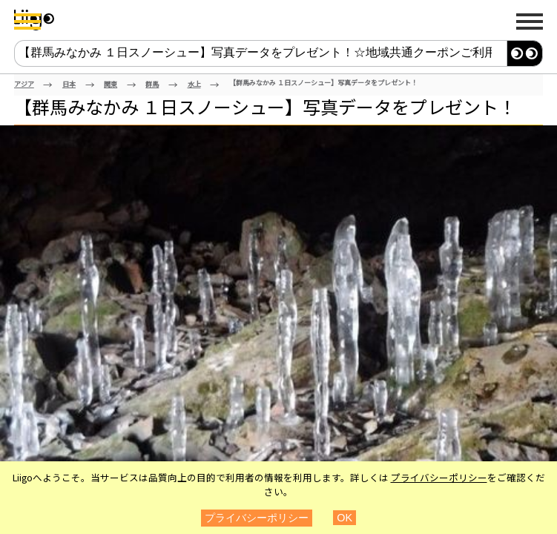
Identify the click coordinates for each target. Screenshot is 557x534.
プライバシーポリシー (439, 477)
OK (344, 518)
